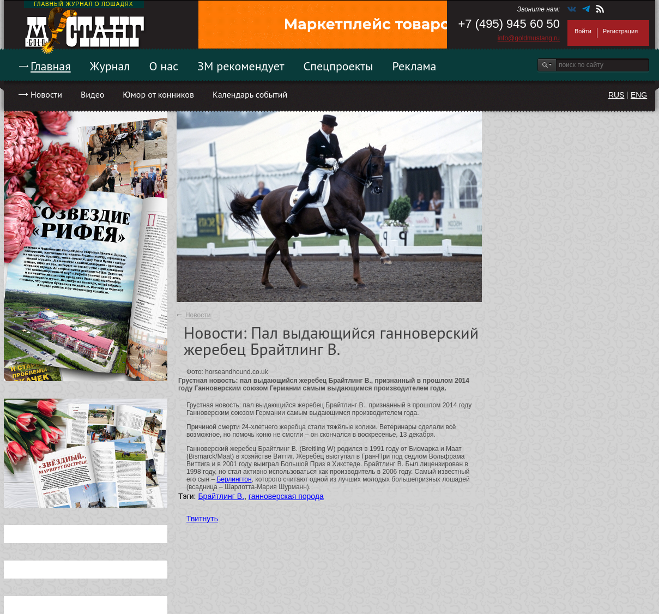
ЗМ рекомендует (241, 66)
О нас (163, 66)
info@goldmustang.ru (529, 38)
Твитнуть (202, 518)
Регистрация (620, 31)
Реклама (414, 66)
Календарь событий (250, 94)
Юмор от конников (158, 94)
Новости (46, 94)
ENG (639, 95)
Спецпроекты (338, 66)
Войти (583, 31)
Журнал (110, 66)
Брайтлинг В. (221, 496)
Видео (92, 94)
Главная (51, 66)
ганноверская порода (286, 496)
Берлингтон (233, 479)
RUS (616, 95)
